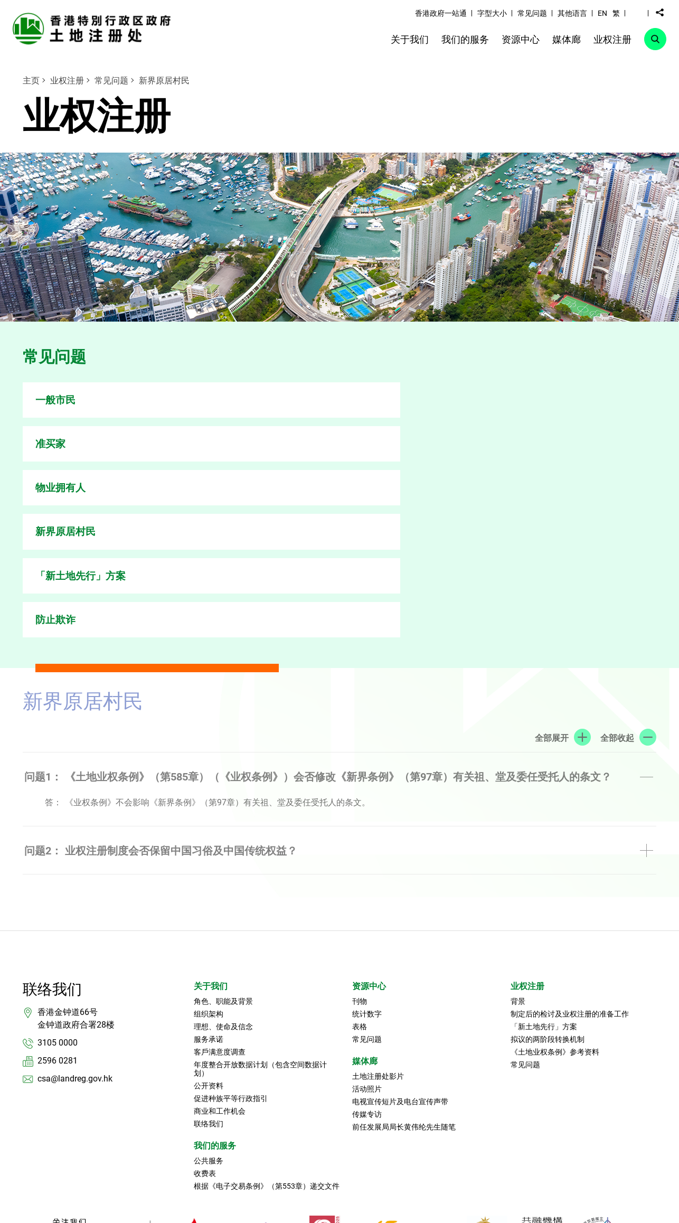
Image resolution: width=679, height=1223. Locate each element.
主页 (31, 81)
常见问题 (111, 81)
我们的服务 (215, 975)
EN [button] (602, 13)
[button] (636, 12)
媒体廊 (365, 890)
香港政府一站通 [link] (441, 13)
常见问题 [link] (532, 13)
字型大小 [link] (492, 13)
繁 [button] (616, 13)
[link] (94, 28)
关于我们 (211, 815)
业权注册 (67, 81)
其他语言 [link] (572, 13)
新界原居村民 (164, 81)
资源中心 (369, 815)
